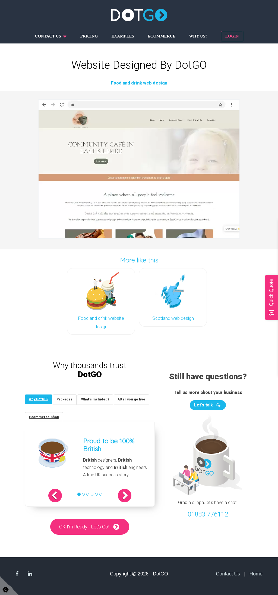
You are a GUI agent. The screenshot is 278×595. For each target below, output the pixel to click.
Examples (122, 36)
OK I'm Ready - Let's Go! (84, 526)
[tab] (39, 398)
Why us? (198, 36)
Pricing (89, 36)
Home (256, 574)
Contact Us (228, 574)
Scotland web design (173, 317)
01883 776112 (208, 513)
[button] (58, 495)
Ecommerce (162, 36)
